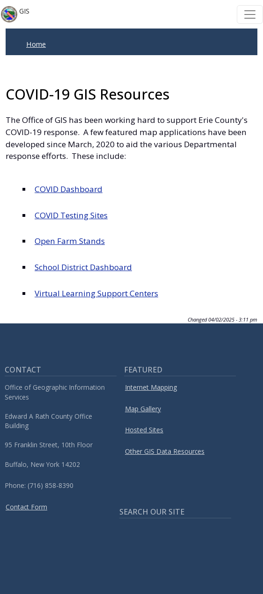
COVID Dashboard (68, 189)
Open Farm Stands (70, 241)
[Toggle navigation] (250, 14)
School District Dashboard (83, 267)
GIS (15, 14)
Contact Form (26, 506)
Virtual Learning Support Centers (96, 293)
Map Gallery (143, 408)
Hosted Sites (144, 429)
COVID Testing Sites (71, 215)
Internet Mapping (151, 387)
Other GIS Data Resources (165, 451)
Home (36, 44)
